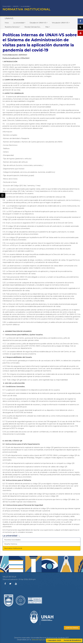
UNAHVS (15, 6)
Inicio (7, 23)
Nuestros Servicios (12, 27)
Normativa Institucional (13, 548)
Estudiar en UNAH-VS (38, 23)
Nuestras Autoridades (12, 540)
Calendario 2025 (54, 640)
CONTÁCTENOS (72, 628)
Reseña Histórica (10, 544)
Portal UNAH (7, 6)
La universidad (25, 6)
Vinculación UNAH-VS (61, 23)
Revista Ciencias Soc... (33, 27)
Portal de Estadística (72, 640)
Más (47, 27)
